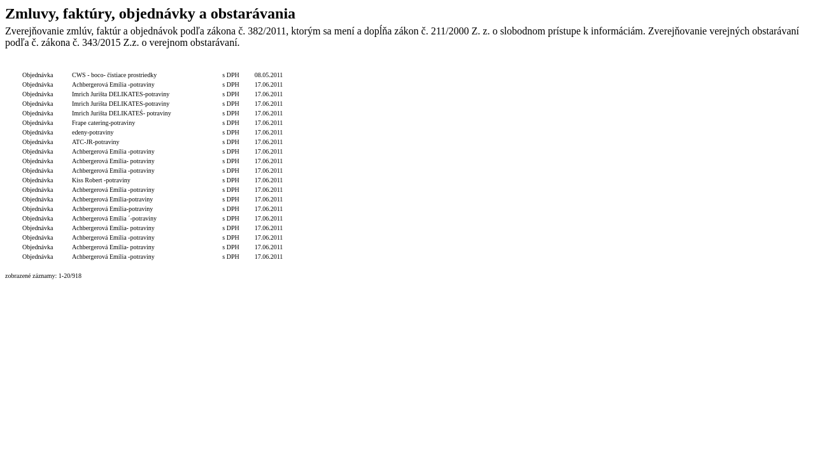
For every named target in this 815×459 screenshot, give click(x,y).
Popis (121, 65)
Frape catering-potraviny (103, 122)
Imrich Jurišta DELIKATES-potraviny (120, 94)
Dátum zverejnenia (510, 65)
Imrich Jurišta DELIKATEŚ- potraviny (121, 113)
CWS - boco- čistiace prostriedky (114, 74)
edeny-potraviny (93, 132)
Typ (37, 65)
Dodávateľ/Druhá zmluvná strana (331, 65)
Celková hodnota (197, 65)
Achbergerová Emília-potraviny (112, 199)
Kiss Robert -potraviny (101, 180)
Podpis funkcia (462, 65)
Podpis (430, 65)
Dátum (268, 65)
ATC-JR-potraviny (95, 141)
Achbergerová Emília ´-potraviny (114, 218)
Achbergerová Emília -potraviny (113, 84)
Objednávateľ (399, 65)
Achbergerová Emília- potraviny (113, 160)
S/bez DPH (237, 65)
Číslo (62, 65)
